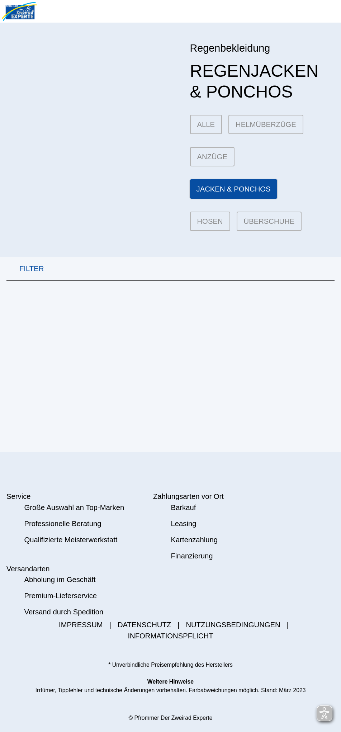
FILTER (25, 269)
